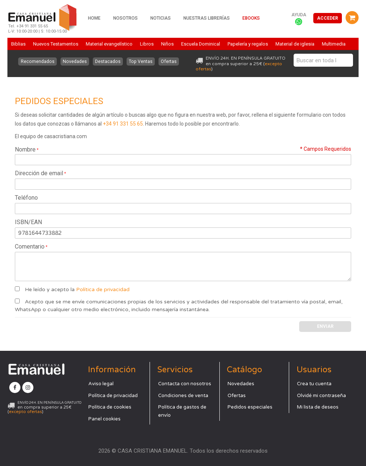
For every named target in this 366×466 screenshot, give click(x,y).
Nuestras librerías (206, 18)
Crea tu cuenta (314, 383)
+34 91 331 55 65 (123, 124)
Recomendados (37, 61)
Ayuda (298, 14)
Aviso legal (101, 383)
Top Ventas (140, 61)
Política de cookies (109, 407)
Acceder (327, 18)
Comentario (30, 246)
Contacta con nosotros (184, 383)
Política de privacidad (103, 289)
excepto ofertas (25, 411)
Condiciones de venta (183, 395)
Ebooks (251, 18)
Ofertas (169, 61)
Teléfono (26, 197)
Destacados (107, 61)
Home (94, 18)
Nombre (25, 149)
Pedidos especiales (250, 407)
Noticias (160, 18)
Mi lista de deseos (318, 407)
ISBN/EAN (28, 222)
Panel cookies (104, 419)
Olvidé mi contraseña (321, 395)
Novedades (74, 61)
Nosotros (125, 18)
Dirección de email (39, 173)
